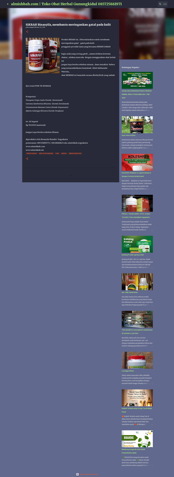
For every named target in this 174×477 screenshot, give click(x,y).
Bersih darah (32, 153)
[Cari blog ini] (155, 4)
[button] (27, 31)
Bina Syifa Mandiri (46, 153)
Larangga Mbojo (128, 371)
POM (57, 153)
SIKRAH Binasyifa (75, 153)
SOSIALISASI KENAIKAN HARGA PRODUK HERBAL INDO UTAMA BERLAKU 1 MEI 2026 (137, 94)
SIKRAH (63, 153)
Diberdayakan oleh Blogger (87, 474)
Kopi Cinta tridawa (128, 135)
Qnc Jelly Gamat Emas (130, 292)
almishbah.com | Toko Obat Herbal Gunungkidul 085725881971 (66, 4)
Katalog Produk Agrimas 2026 (133, 255)
